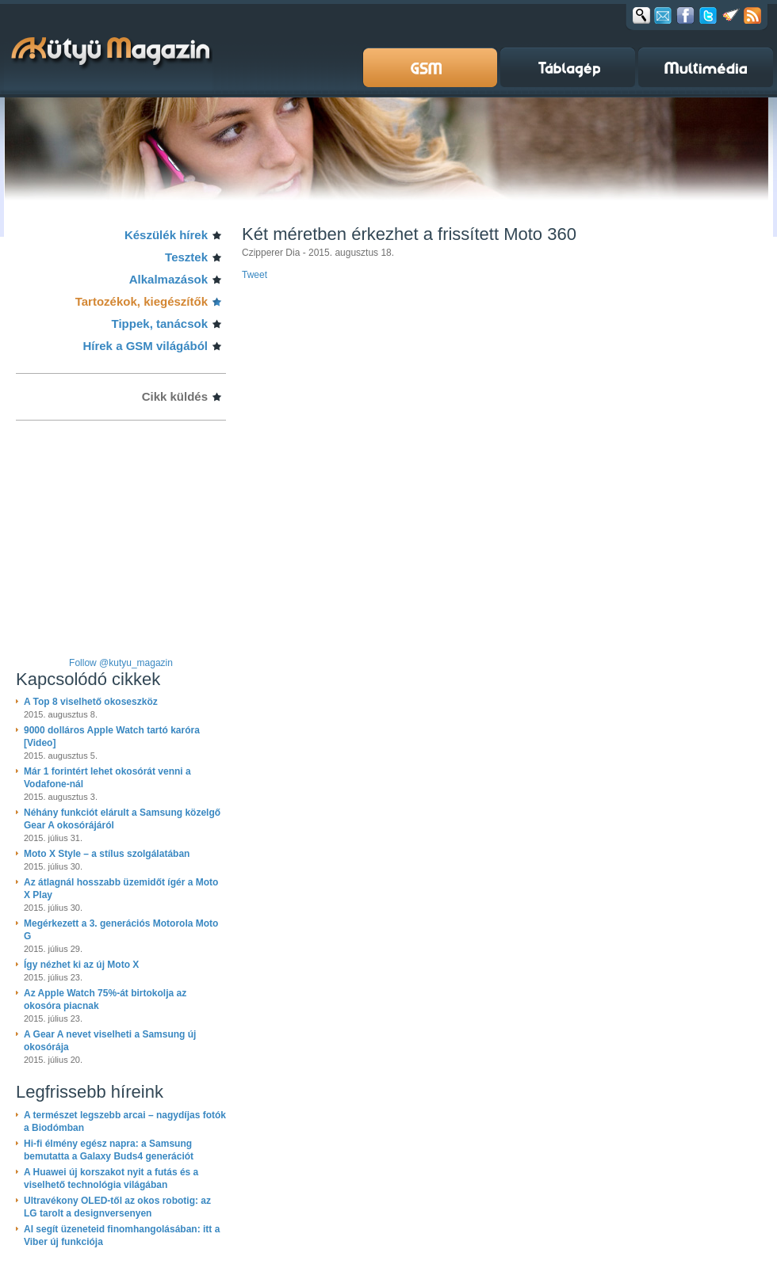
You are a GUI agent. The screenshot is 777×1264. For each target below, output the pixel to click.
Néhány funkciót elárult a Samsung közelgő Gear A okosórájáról (122, 819)
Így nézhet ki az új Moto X (81, 964)
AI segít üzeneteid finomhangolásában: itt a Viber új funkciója (122, 1235)
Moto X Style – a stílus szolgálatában (106, 853)
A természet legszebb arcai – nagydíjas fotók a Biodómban (125, 1121)
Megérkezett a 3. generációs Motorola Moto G (121, 930)
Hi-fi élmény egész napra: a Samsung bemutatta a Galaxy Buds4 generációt (108, 1150)
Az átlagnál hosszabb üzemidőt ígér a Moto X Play (121, 888)
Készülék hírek (166, 235)
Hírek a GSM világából (145, 345)
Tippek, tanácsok (160, 323)
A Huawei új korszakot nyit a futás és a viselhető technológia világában (111, 1178)
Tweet (254, 274)
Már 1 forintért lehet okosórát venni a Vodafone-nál (107, 778)
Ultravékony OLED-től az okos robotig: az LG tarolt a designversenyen (117, 1207)
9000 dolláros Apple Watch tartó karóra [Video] (112, 736)
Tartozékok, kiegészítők (141, 301)
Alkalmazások (168, 279)
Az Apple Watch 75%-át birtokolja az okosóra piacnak (105, 999)
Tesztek (186, 257)
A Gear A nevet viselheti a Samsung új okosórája (110, 1041)
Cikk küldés (175, 396)
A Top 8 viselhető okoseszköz (91, 701)
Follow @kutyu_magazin (121, 662)
